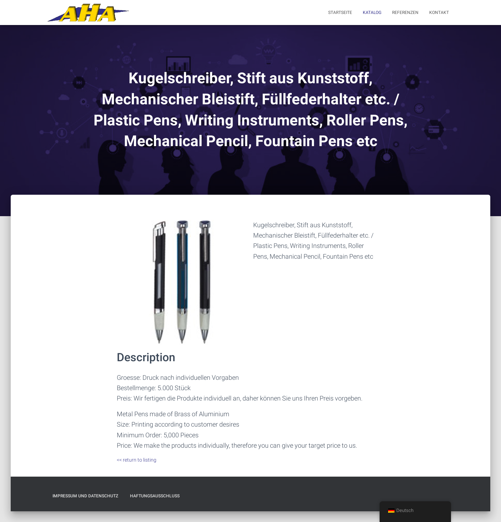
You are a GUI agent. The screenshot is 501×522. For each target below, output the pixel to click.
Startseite (340, 12)
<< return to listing (136, 460)
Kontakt (439, 12)
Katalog (372, 12)
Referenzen (405, 12)
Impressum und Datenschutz (85, 495)
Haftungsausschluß (155, 495)
